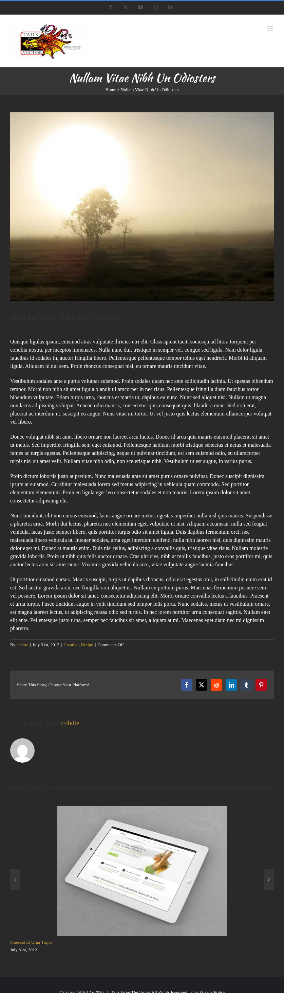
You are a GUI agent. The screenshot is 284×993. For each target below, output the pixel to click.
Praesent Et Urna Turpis (31, 942)
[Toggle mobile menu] (270, 28)
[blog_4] (142, 206)
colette (22, 644)
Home (111, 89)
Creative (70, 644)
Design (87, 644)
